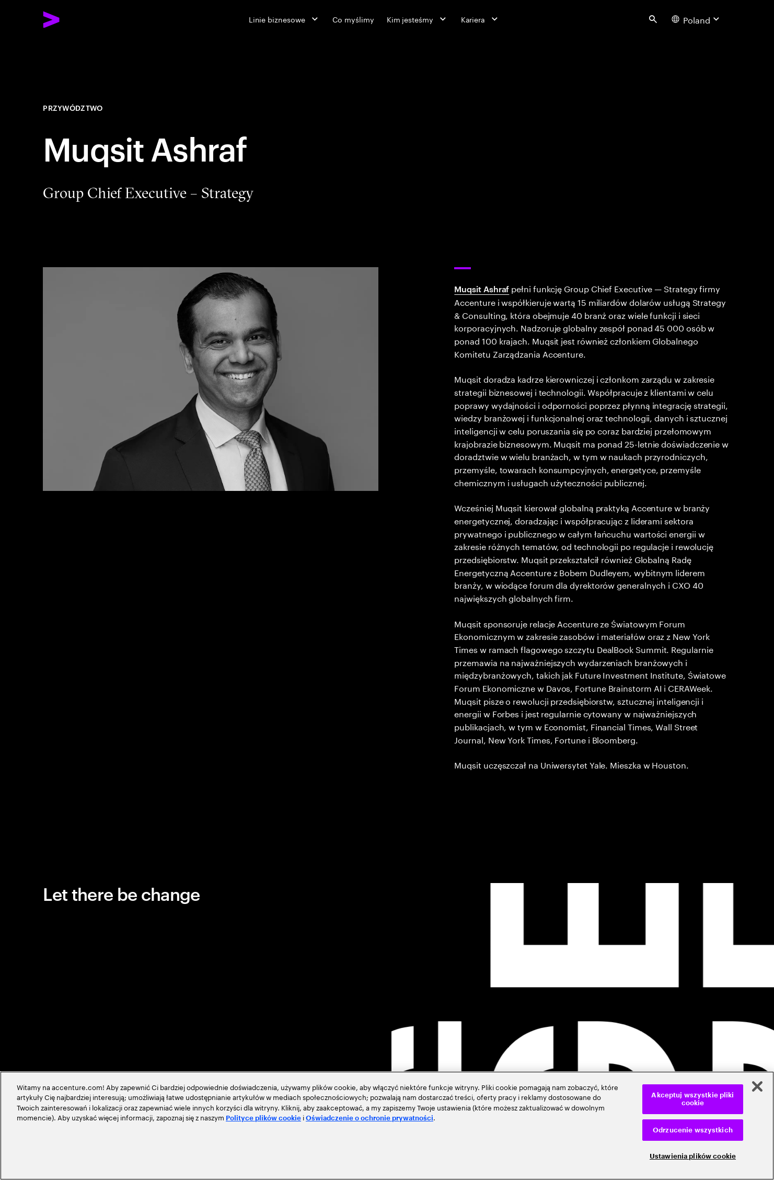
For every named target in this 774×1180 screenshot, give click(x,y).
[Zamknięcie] (757, 1086)
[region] (387, 1125)
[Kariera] (480, 19)
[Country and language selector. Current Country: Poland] (697, 19)
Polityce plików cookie (263, 1118)
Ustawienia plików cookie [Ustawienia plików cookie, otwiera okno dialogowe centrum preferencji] (693, 1156)
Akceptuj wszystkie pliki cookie (692, 1099)
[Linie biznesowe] (285, 19)
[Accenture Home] (75, 19)
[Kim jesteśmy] (418, 19)
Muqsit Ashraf (481, 288)
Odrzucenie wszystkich (693, 1130)
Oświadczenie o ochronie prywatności (369, 1118)
